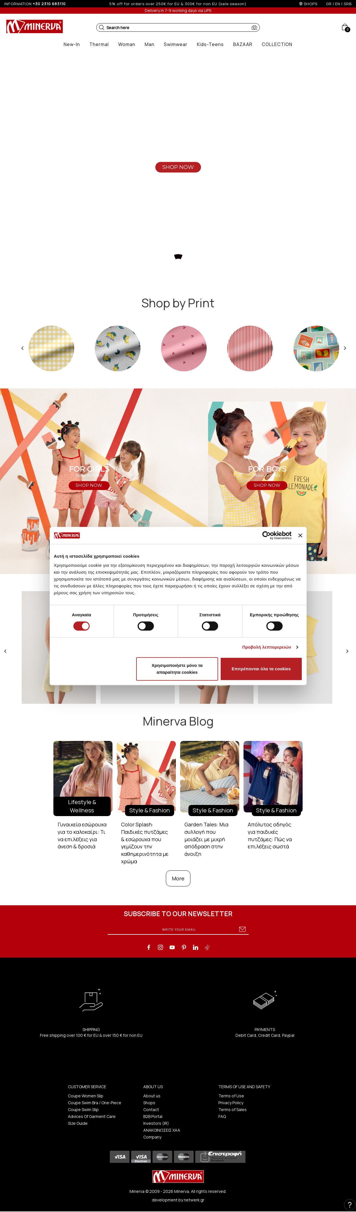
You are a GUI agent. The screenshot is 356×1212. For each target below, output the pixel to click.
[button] (101, 27)
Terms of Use (231, 1096)
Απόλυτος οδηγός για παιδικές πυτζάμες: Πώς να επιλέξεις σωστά (270, 835)
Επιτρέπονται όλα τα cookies (261, 668)
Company (152, 1137)
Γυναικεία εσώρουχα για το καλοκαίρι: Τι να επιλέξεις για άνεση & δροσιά (82, 835)
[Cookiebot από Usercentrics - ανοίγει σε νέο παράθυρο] (266, 535)
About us (151, 1096)
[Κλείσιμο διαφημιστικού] (300, 535)
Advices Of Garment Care (92, 1116)
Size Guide (78, 1123)
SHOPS (310, 3)
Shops (149, 1102)
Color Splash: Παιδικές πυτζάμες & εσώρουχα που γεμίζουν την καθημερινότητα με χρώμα (144, 843)
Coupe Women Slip (85, 1096)
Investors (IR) (156, 1123)
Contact (151, 1109)
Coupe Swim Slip (83, 1109)
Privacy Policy (230, 1102)
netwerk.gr (194, 1200)
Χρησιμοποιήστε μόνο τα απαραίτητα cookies (177, 669)
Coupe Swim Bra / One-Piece (94, 1102)
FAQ (222, 1116)
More (178, 878)
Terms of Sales (232, 1109)
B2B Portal (152, 1116)
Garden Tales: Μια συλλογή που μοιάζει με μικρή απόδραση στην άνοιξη (206, 839)
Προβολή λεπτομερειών (266, 647)
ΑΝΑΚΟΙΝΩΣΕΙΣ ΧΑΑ (161, 1130)
